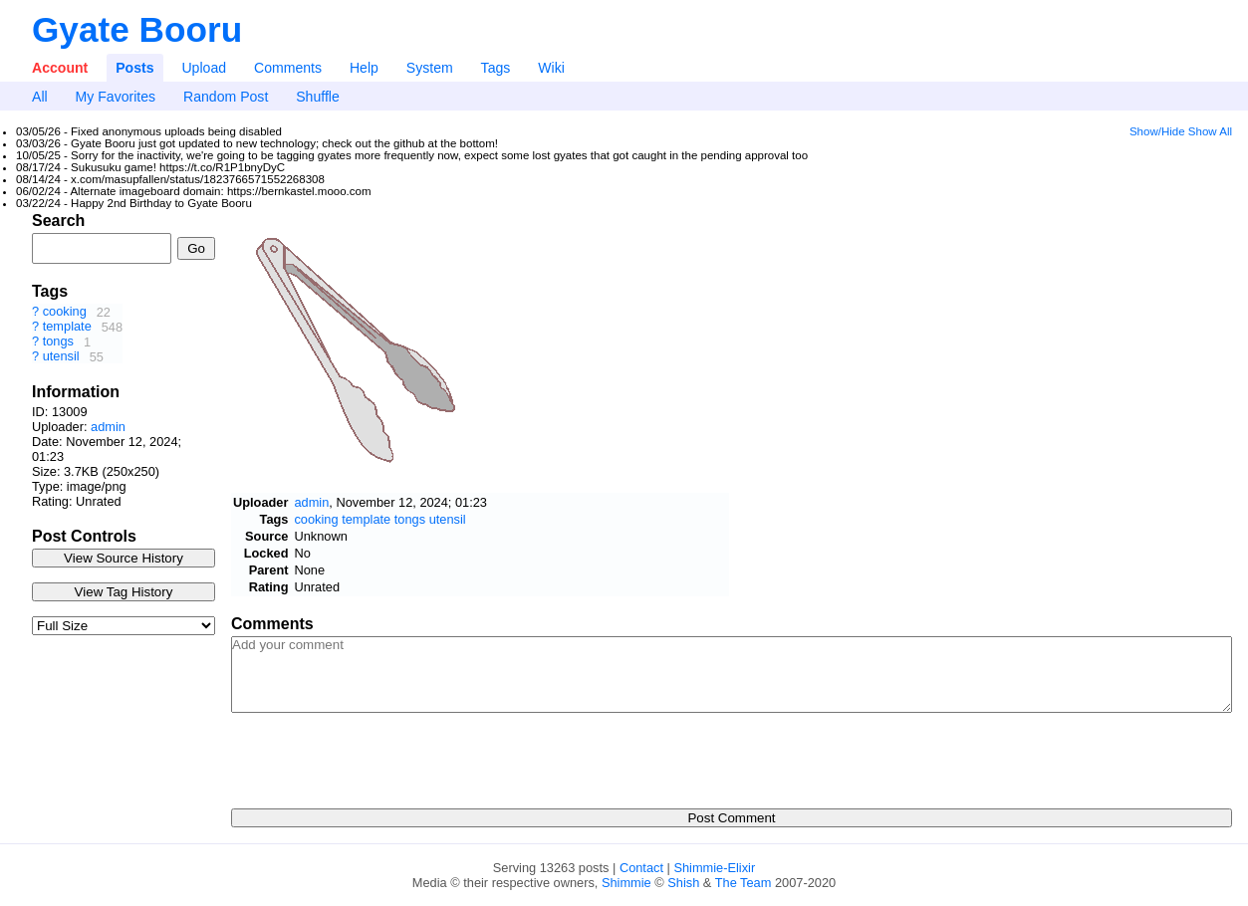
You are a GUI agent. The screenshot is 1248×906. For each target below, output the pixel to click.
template (69, 327)
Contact (641, 867)
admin (108, 426)
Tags (496, 68)
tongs (60, 342)
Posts (134, 68)
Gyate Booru (137, 29)
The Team (743, 882)
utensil (63, 356)
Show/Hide (1157, 131)
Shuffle (318, 97)
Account (60, 68)
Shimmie (626, 882)
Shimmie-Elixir (714, 867)
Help (364, 68)
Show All (1210, 131)
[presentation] (382, 754)
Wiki (551, 68)
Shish (683, 882)
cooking (67, 312)
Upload (203, 68)
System (429, 68)
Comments (288, 68)
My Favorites (116, 97)
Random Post (225, 97)
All (40, 97)
